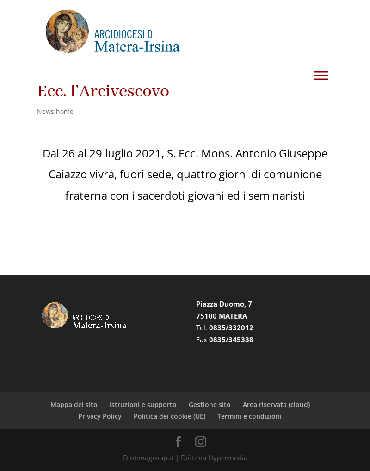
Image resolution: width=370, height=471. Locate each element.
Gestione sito (210, 404)
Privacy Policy (100, 416)
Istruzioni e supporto (143, 404)
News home (55, 111)
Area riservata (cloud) (276, 404)
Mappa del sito (74, 404)
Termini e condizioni (249, 416)
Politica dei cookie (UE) (169, 416)
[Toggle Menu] (321, 75)
